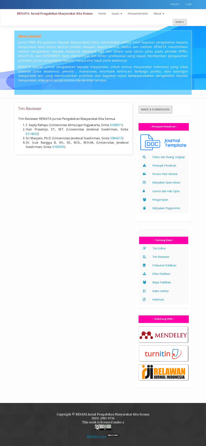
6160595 (58, 147)
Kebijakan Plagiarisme (162, 208)
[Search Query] (154, 22)
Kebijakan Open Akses (162, 182)
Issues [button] (117, 13)
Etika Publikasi (157, 274)
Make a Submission (155, 109)
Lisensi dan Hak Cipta (162, 191)
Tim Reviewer (157, 257)
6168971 (116, 125)
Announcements (138, 13)
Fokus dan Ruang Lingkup (165, 157)
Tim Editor (155, 248)
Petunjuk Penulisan (160, 165)
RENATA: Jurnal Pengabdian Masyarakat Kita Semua (55, 13)
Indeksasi (154, 299)
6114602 (32, 134)
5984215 (116, 138)
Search (179, 21)
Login (189, 4)
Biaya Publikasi (158, 282)
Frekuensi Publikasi (160, 265)
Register (175, 4)
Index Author (157, 291)
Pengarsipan (156, 199)
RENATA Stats (96, 437)
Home (102, 13)
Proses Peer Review (161, 174)
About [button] (159, 13)
